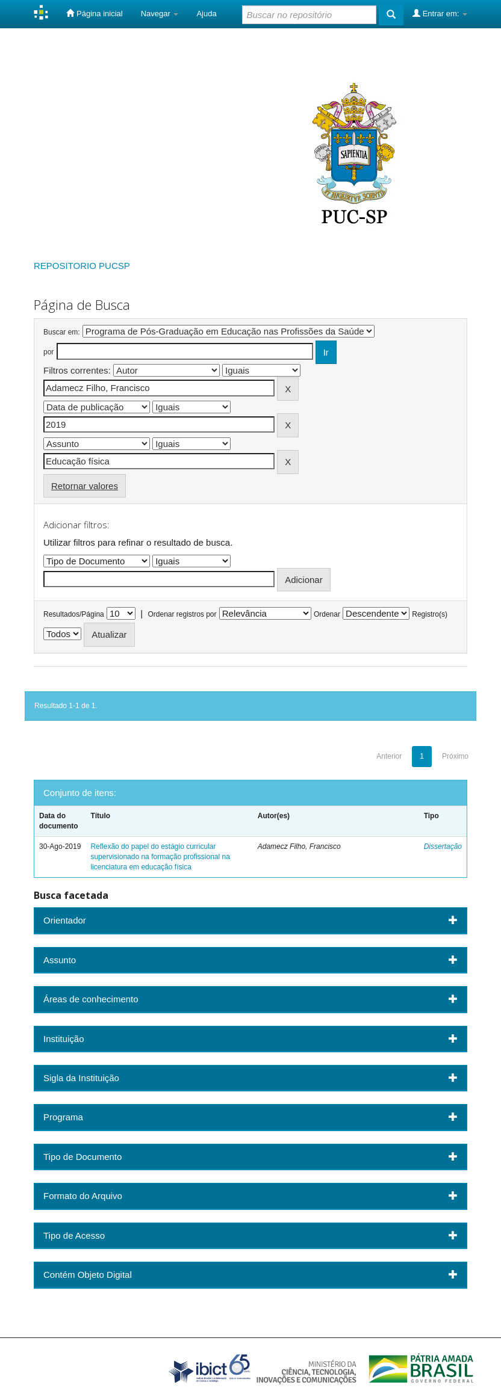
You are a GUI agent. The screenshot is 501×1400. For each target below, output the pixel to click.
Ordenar (327, 614)
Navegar (160, 13)
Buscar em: (61, 332)
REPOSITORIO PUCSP (82, 266)
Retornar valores (84, 486)
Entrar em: (439, 13)
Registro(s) (429, 614)
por (48, 352)
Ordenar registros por (182, 614)
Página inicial (94, 13)
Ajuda (206, 13)
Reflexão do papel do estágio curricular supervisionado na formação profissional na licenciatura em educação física (159, 856)
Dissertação (443, 846)
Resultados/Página (73, 614)
